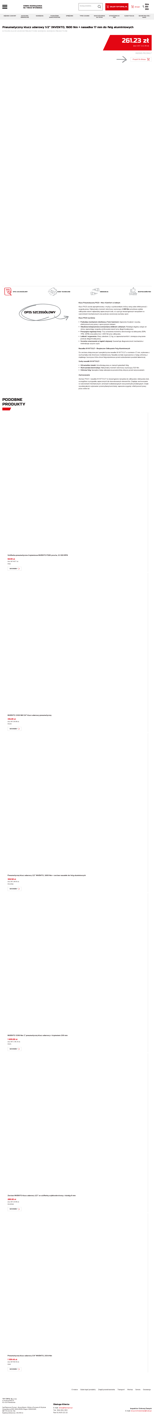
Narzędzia (42, 31)
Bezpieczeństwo (139, 292)
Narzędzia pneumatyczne (57, 31)
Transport (120, 1392)
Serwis (137, 1392)
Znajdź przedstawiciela (105, 1392)
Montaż (130, 1392)
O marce (73, 1392)
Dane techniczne (58, 292)
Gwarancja (99, 292)
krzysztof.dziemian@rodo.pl (141, 1413)
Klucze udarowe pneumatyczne (24, 31)
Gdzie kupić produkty (87, 1392)
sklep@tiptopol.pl (66, 1410)
